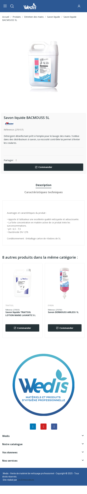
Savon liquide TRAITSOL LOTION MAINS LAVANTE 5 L (20, 314)
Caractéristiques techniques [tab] (43, 192)
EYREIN (51, 305)
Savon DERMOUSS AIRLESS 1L (63, 312)
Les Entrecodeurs (25, 480)
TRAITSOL (9, 305)
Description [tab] (43, 185)
